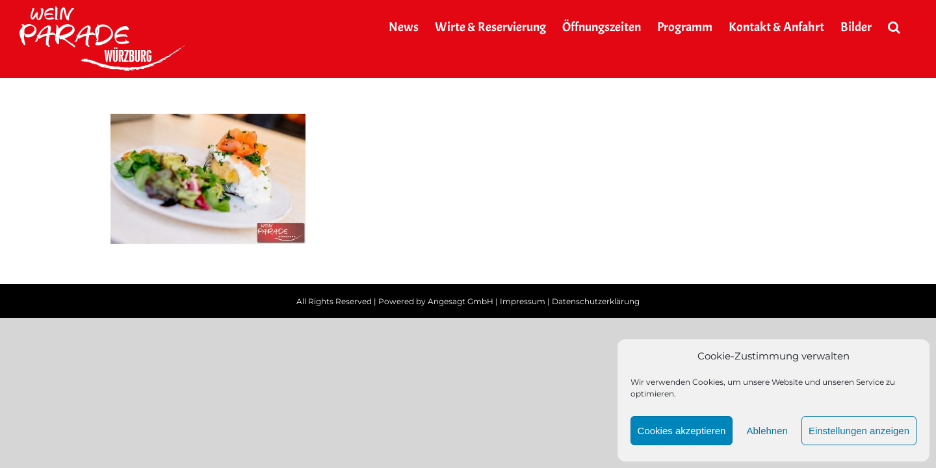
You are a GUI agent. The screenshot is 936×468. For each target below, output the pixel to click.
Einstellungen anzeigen (859, 430)
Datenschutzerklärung (596, 301)
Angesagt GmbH (460, 301)
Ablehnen (766, 430)
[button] (910, 27)
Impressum (522, 301)
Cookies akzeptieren (682, 430)
